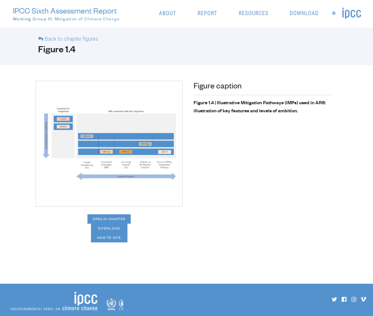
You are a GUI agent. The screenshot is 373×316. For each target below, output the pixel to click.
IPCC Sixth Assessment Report (66, 14)
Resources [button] (253, 13)
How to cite (109, 238)
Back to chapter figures (71, 39)
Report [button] (207, 13)
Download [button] (304, 13)
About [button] (167, 13)
